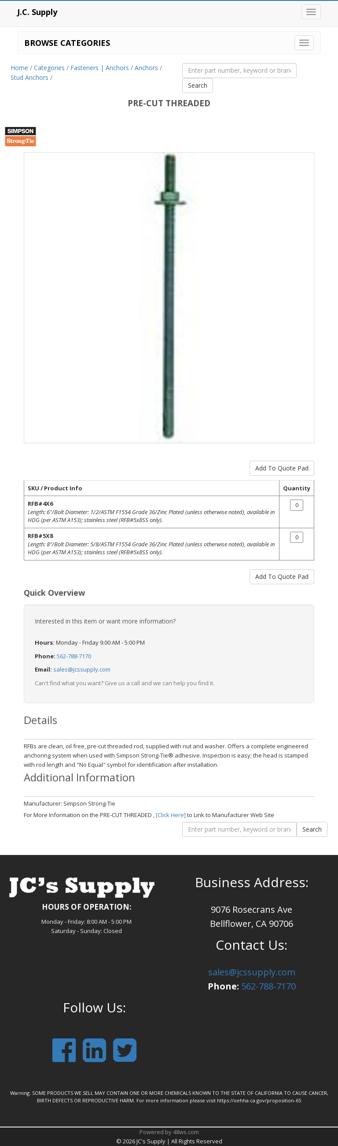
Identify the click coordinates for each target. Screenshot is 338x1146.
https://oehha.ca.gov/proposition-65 (259, 1100)
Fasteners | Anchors (99, 67)
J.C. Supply (37, 12)
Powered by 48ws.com (169, 1132)
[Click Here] (171, 815)
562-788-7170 (74, 656)
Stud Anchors (29, 77)
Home (19, 67)
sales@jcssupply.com (81, 669)
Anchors (146, 67)
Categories (49, 67)
